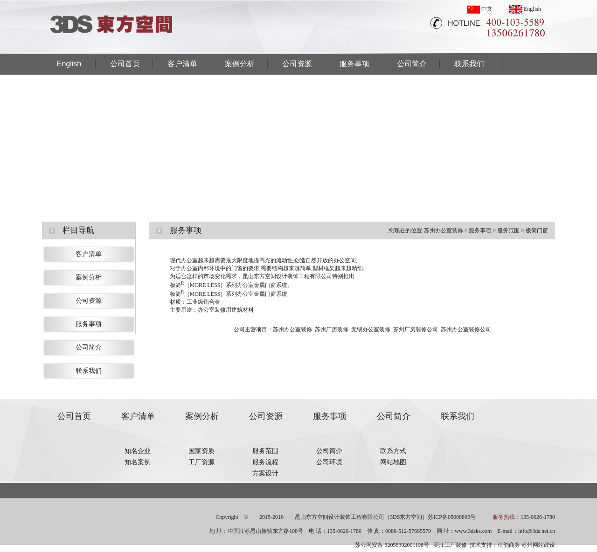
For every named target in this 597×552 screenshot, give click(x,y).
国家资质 (201, 450)
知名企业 (138, 450)
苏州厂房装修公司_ (417, 329)
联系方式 (393, 450)
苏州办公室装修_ (294, 329)
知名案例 (138, 462)
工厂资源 (201, 462)
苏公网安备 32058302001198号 (392, 545)
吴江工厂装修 (450, 545)
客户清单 (182, 64)
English (525, 9)
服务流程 (265, 462)
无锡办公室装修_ (372, 329)
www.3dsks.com (473, 531)
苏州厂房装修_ (333, 329)
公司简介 (412, 64)
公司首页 (125, 64)
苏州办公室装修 (443, 230)
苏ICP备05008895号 (452, 517)
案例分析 (240, 64)
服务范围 (508, 230)
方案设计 (265, 473)
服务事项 (354, 64)
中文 (480, 9)
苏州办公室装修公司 (466, 329)
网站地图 (393, 462)
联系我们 (469, 64)
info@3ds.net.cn (536, 531)
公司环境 (329, 462)
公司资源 (297, 64)
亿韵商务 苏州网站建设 (526, 545)
